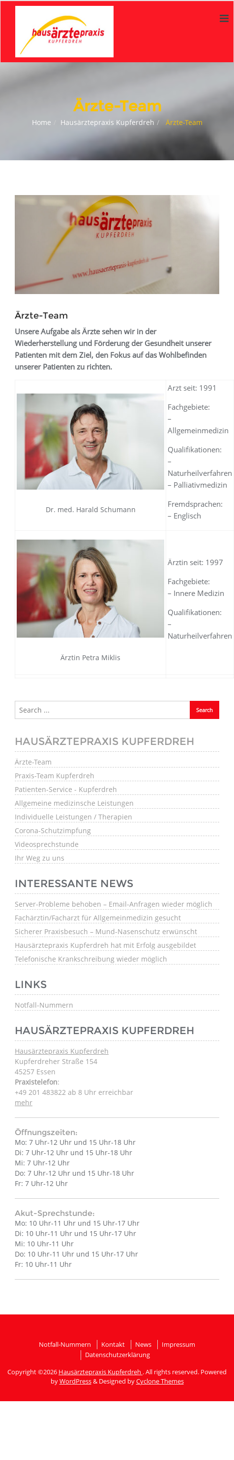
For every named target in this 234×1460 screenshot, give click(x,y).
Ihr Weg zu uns (39, 858)
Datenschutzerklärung (117, 1354)
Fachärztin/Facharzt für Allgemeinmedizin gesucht (98, 917)
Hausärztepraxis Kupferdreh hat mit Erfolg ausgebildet (105, 945)
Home (41, 122)
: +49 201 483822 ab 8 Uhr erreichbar (74, 1092)
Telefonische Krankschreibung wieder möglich (91, 959)
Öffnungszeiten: (46, 1132)
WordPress (75, 1381)
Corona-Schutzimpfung (53, 830)
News (143, 1344)
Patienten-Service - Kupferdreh (66, 789)
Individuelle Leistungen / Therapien (73, 816)
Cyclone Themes (160, 1381)
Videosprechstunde (47, 844)
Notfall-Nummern (44, 1005)
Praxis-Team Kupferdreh (54, 775)
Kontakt (113, 1344)
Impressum (178, 1344)
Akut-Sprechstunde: (55, 1213)
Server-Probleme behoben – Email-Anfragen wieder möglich (113, 904)
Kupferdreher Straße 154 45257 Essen (62, 1061)
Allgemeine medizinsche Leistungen (74, 803)
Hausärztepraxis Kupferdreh (107, 122)
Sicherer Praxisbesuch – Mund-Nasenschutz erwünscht (106, 931)
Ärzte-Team (33, 762)
